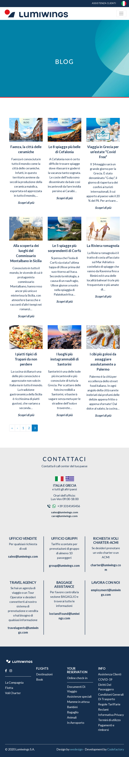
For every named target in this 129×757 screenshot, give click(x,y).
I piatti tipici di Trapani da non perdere (26, 359)
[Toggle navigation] (121, 13)
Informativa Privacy (111, 715)
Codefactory (115, 749)
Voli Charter (13, 693)
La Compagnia (14, 682)
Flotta (9, 688)
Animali (72, 717)
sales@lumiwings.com (64, 512)
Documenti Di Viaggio (76, 689)
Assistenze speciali (79, 696)
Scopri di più (26, 202)
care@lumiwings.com (64, 515)
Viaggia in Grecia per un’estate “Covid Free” (103, 152)
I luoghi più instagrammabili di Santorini (64, 359)
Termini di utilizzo (109, 720)
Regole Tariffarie (109, 704)
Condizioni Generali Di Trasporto (111, 697)
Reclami (103, 709)
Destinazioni (44, 674)
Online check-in (77, 678)
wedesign (76, 749)
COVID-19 (105, 679)
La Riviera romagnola (103, 246)
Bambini (72, 707)
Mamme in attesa (78, 702)
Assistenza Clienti (104, 3)
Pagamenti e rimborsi (106, 727)
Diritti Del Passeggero (106, 687)
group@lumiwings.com (64, 565)
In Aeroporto (75, 722)
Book (39, 679)
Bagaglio (72, 712)
